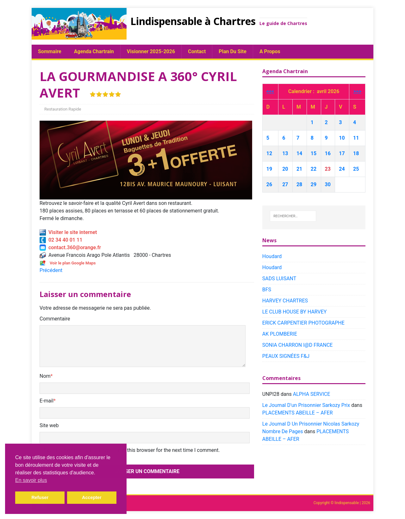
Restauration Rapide (62, 109)
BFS (266, 290)
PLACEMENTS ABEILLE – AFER (297, 413)
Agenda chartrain (94, 51)
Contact (197, 51)
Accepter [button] (92, 497)
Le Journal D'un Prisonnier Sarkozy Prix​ (306, 405)
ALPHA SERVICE (311, 394)
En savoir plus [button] (31, 480)
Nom (45, 376)
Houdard (272, 256)
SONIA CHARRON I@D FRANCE (297, 345)
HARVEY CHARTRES (285, 301)
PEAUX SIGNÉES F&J (285, 356)
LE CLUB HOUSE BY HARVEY (294, 312)
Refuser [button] (39, 497)
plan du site (232, 51)
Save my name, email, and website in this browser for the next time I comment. (132, 450)
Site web (49, 425)
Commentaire (55, 319)
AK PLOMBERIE (279, 334)
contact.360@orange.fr (70, 247)
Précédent (51, 270)
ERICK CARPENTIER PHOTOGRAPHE (303, 323)
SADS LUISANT (279, 278)
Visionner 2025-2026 (151, 51)
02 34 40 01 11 (61, 240)
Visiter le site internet (68, 232)
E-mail (46, 401)
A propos (269, 51)
